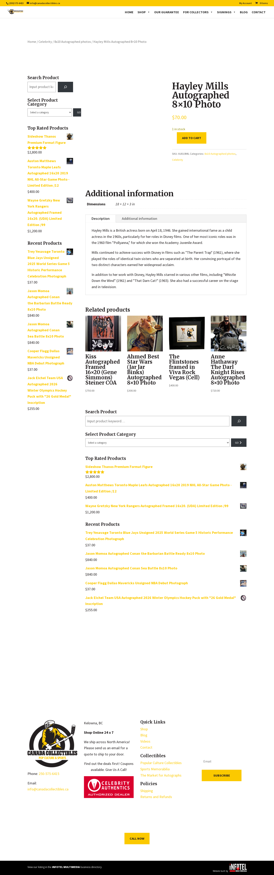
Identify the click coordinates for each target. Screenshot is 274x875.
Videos (145, 741)
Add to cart (191, 138)
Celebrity (45, 42)
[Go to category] (77, 112)
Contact (259, 12)
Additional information (139, 218)
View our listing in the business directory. (65, 867)
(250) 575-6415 (16, 3)
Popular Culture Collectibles (161, 762)
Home (129, 12)
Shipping (146, 790)
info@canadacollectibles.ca (48, 789)
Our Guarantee (166, 12)
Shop (144, 12)
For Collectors (198, 12)
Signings (226, 12)
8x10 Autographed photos (72, 42)
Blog (244, 12)
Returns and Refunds (156, 796)
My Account (245, 3)
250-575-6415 (49, 773)
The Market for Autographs (160, 775)
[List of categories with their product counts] (50, 112)
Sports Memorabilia (155, 769)
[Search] (65, 87)
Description (101, 218)
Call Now (137, 838)
